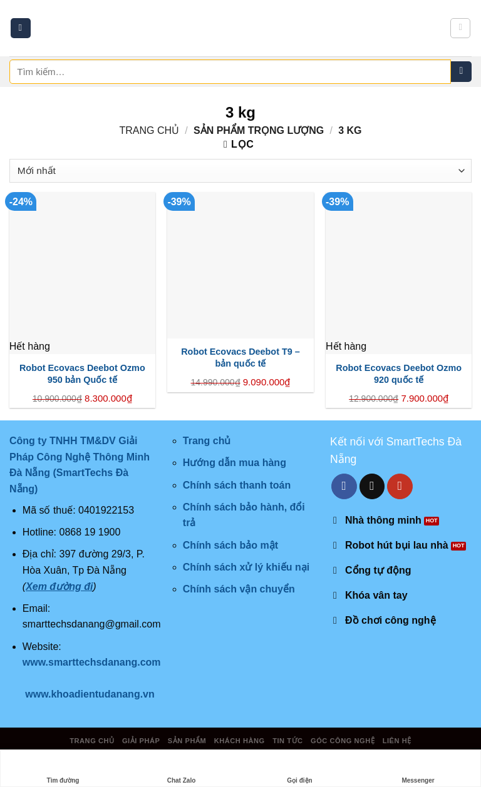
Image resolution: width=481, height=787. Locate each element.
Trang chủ (149, 130)
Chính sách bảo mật (230, 545)
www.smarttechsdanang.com (92, 662)
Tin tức (287, 740)
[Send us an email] (372, 486)
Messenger (417, 768)
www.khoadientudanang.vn (90, 694)
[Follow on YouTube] (400, 486)
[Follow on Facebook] (344, 486)
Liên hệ (397, 740)
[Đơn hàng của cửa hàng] (240, 171)
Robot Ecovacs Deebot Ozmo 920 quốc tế (399, 374)
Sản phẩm (187, 740)
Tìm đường (63, 768)
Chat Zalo (181, 768)
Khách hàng (239, 740)
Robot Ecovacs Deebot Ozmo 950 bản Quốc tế (82, 374)
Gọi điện (299, 768)
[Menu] (21, 28)
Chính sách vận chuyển (239, 589)
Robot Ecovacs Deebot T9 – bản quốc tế (240, 357)
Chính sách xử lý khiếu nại (246, 567)
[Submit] (461, 72)
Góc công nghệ (343, 740)
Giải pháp (141, 740)
